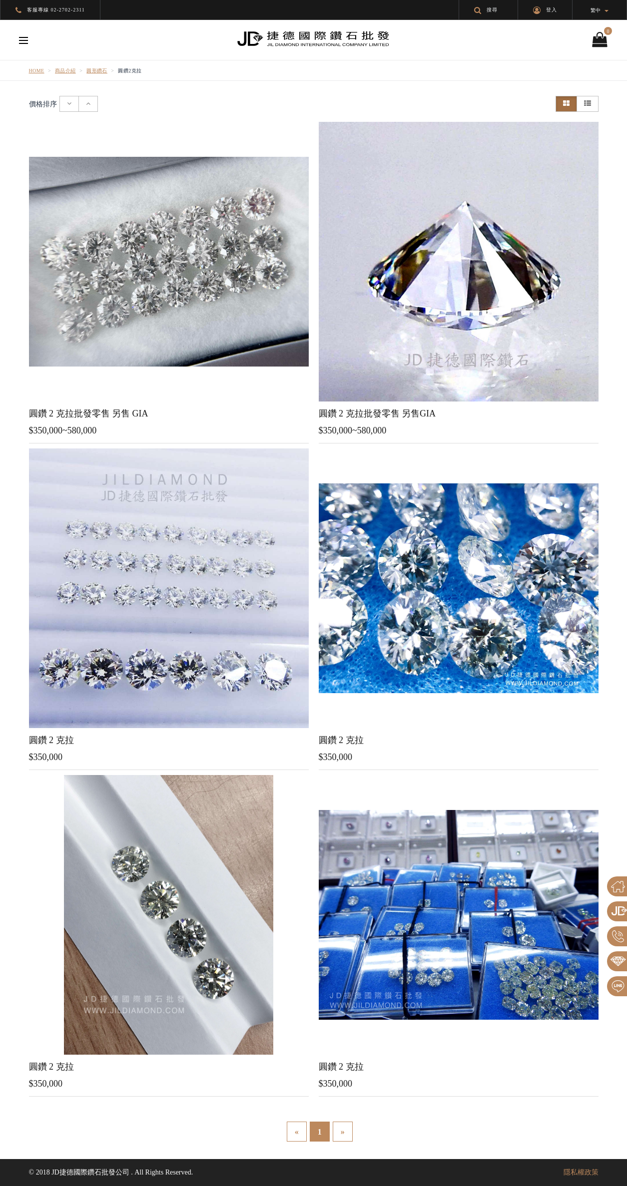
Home (36, 70)
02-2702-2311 (68, 9)
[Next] (343, 1132)
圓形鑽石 (96, 70)
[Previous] (297, 1132)
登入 (545, 9)
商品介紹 (65, 70)
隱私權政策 (581, 1172)
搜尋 (486, 9)
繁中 (600, 10)
